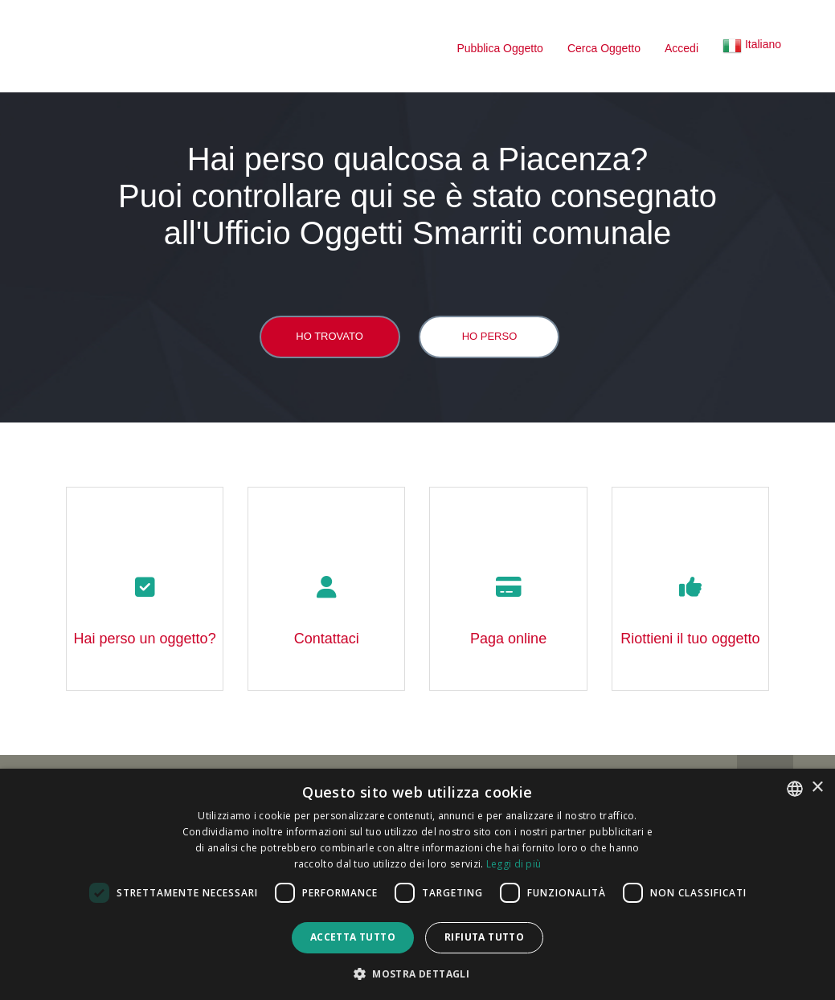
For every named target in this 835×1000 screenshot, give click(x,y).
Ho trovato (329, 336)
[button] (751, 47)
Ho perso (490, 336)
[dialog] (417, 884)
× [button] (817, 788)
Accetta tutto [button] (352, 937)
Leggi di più (514, 864)
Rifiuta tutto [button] (484, 937)
